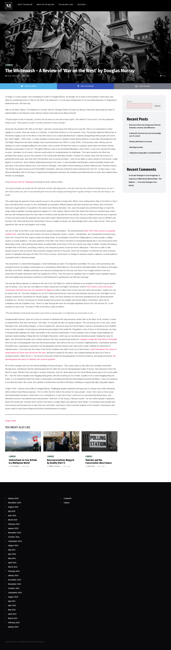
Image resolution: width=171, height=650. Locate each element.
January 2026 (13, 498)
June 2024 (12, 554)
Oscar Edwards (12, 76)
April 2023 (12, 614)
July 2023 (11, 601)
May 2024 (12, 558)
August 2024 (13, 545)
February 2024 (14, 571)
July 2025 (11, 511)
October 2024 (13, 537)
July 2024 (11, 550)
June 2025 (12, 515)
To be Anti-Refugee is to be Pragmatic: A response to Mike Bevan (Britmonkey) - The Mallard (145, 178)
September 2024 (15, 541)
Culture (67, 503)
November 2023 (14, 584)
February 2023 (14, 622)
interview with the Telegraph (21, 182)
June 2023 (12, 605)
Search (129, 101)
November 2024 (14, 533)
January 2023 (13, 627)
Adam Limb (91, 466)
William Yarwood (54, 466)
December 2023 (14, 580)
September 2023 (15, 592)
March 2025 (12, 520)
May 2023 (12, 610)
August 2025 (13, 507)
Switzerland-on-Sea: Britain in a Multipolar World (23, 461)
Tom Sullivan (15, 466)
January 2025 (13, 528)
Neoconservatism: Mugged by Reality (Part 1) (60, 461)
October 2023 (13, 588)
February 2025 (14, 524)
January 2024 (13, 575)
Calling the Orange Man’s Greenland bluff (145, 153)
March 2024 (12, 567)
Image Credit (10, 421)
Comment (9, 65)
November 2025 (14, 503)
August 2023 (13, 597)
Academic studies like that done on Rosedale (98, 339)
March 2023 (12, 618)
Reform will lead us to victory (140, 141)
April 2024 (12, 562)
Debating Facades (136, 147)
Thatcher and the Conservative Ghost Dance (98, 461)
